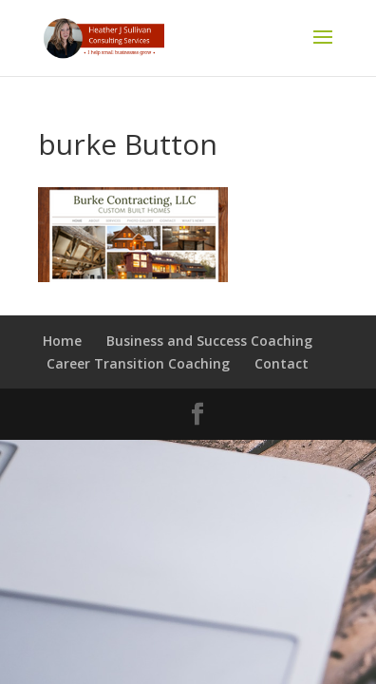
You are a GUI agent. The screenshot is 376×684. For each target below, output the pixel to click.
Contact (281, 363)
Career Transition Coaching (138, 363)
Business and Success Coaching (209, 341)
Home (62, 341)
